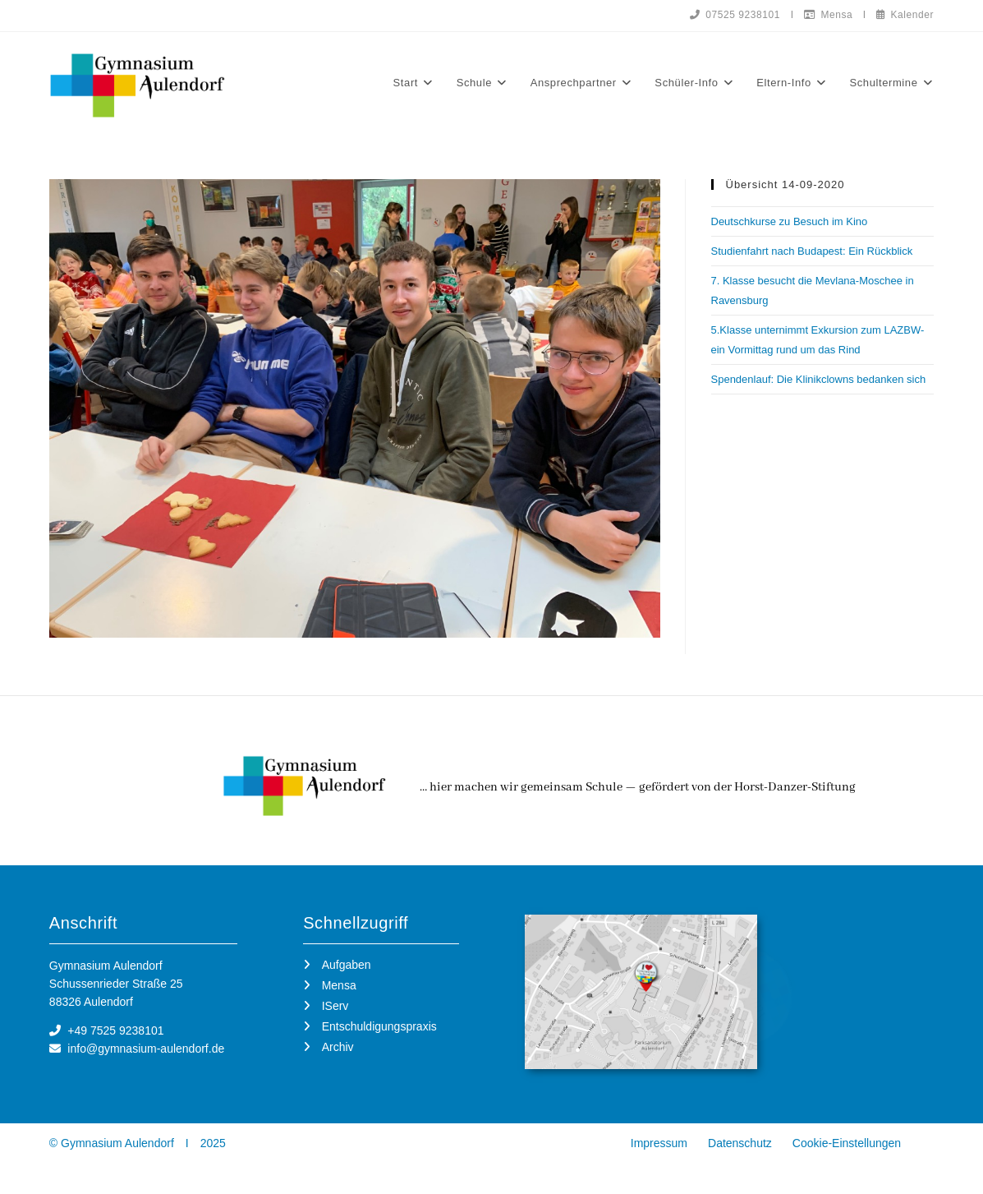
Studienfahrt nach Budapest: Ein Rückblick (812, 252)
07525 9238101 (732, 15)
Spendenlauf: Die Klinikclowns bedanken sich (818, 380)
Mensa (827, 15)
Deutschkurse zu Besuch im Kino (789, 222)
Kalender (904, 15)
